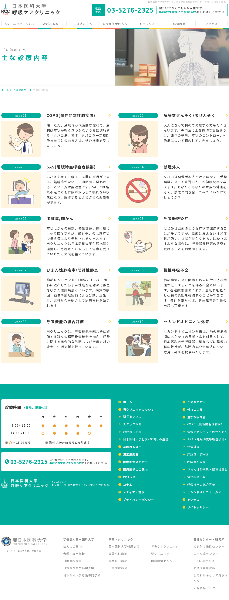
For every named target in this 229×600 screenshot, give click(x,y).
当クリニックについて (19, 24)
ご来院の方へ (82, 24)
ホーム (5, 89)
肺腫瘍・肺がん (198, 452)
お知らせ (129, 475)
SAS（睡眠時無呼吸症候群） (207, 437)
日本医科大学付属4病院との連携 (146, 437)
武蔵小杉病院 (118, 551)
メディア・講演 (134, 490)
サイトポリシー (198, 505)
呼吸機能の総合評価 (201, 482)
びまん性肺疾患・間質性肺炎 (207, 467)
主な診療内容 (196, 415)
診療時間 (179, 24)
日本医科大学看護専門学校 (82, 573)
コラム (128, 482)
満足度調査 (131, 452)
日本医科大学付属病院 (124, 544)
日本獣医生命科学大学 (78, 566)
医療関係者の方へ (115, 24)
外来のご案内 (196, 407)
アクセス (212, 24)
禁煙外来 (193, 444)
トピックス (147, 24)
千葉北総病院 (118, 566)
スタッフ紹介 (132, 422)
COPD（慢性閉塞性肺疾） (205, 422)
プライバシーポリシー (138, 497)
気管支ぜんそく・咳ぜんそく (207, 429)
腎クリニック (160, 551)
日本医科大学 (72, 559)
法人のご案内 (72, 544)
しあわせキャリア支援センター (211, 576)
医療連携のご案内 (135, 467)
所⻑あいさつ (132, 414)
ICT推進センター (206, 559)
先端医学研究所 (204, 566)
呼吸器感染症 (196, 460)
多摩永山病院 (118, 559)
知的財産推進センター (209, 544)
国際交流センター (206, 551)
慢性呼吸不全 (196, 475)
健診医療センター (163, 559)
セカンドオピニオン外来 (204, 490)
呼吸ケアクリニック (165, 544)
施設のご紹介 (132, 429)
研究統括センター (206, 586)
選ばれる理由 (52, 24)
